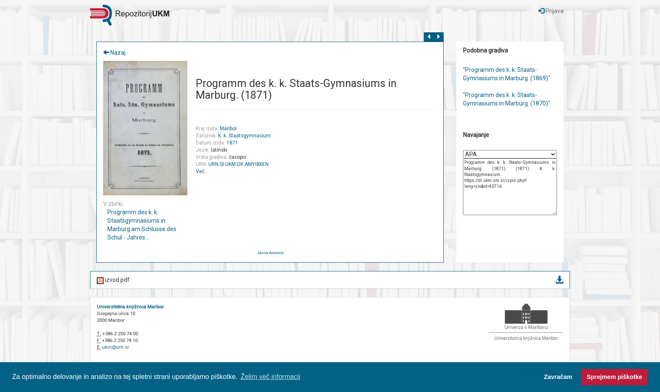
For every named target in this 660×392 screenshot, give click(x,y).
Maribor (228, 129)
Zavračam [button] (558, 377)
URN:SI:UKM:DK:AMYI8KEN (238, 164)
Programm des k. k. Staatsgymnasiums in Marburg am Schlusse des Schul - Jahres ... (141, 225)
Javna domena (270, 252)
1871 (232, 143)
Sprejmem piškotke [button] (614, 377)
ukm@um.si (115, 347)
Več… (202, 171)
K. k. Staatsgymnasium (244, 136)
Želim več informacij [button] (270, 376)
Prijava (551, 11)
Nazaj (114, 52)
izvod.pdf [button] (330, 280)
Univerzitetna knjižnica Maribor (130, 307)
